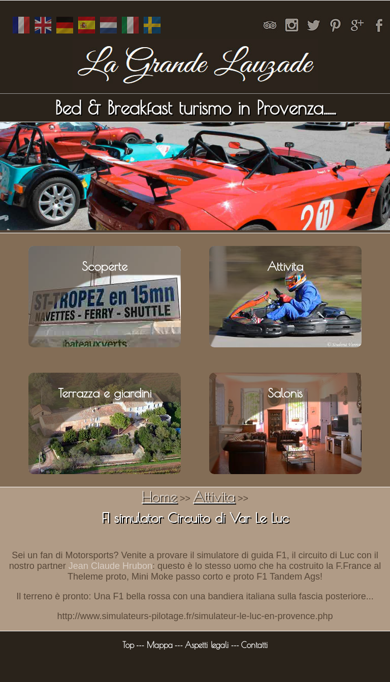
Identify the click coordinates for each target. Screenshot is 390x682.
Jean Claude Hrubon (110, 566)
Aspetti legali (207, 645)
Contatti (254, 645)
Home (159, 496)
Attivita (214, 496)
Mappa (160, 645)
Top (128, 645)
